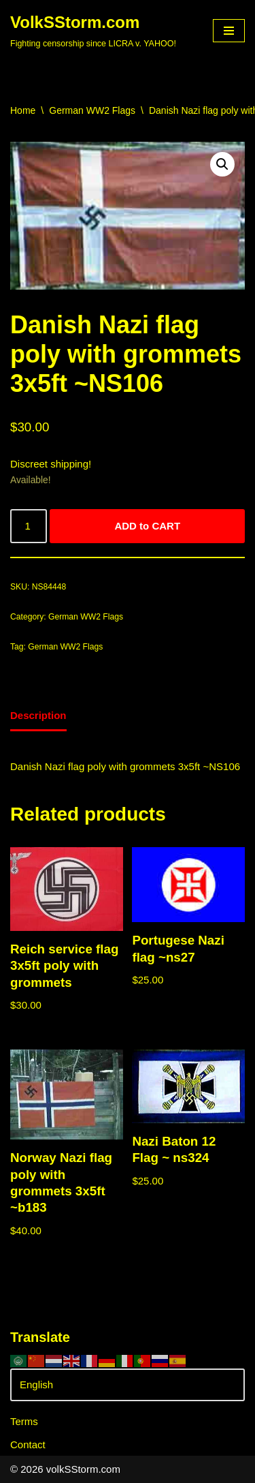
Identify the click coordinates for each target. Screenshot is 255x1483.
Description (38, 715)
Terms (24, 1421)
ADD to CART (147, 526)
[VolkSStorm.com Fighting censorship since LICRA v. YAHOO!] (93, 31)
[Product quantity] (28, 526)
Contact (28, 1444)
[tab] (38, 717)
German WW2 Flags (92, 110)
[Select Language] (127, 1385)
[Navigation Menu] (229, 30)
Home (22, 110)
